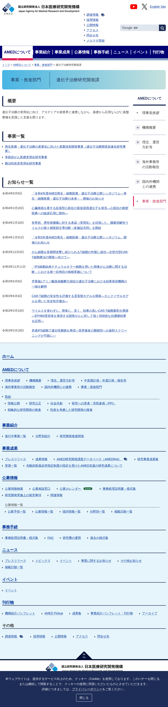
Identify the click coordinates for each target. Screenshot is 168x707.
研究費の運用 (72, 538)
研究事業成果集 (148, 459)
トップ (6, 64)
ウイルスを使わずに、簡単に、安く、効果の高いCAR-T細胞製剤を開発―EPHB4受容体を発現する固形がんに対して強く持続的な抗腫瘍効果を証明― (80, 316)
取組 (8, 396)
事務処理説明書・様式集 (119, 488)
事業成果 (10, 448)
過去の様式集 (99, 538)
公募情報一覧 (44, 511)
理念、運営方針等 (63, 380)
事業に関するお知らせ (96, 560)
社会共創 (56, 403)
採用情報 (92, 20)
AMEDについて (22, 64)
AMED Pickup (53, 613)
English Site (158, 6)
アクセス (92, 30)
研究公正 (35, 403)
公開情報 (92, 25)
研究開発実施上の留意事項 (23, 495)
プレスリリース (15, 459)
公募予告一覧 (17, 511)
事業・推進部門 (43, 64)
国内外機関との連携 (58, 387)
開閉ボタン (138, 127)
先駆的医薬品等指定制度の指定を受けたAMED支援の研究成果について (74, 465)
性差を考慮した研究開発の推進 (71, 409)
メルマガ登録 (95, 40)
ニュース (10, 550)
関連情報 (56, 495)
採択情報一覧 (72, 511)
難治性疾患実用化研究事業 (23, 163)
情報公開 (14, 403)
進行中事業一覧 (15, 436)
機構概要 (35, 380)
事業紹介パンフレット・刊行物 (112, 613)
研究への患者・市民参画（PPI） (94, 403)
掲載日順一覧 (123, 511)
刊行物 (8, 602)
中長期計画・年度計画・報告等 (105, 380)
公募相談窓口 (41, 488)
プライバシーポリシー (87, 689)
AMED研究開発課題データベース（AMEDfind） (92, 459)
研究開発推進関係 (72, 436)
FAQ (50, 538)
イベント (66, 560)
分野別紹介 (42, 436)
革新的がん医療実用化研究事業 (26, 157)
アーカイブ (149, 613)
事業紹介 (10, 425)
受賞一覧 (11, 465)
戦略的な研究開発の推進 (24, 409)
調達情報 (95, 14)
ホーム (8, 356)
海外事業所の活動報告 (20, 387)
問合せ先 (92, 35)
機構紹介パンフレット (20, 613)
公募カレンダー (76, 488)
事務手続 (10, 527)
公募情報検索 (14, 488)
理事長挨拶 (12, 380)
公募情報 (10, 478)
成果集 (76, 613)
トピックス (42, 560)
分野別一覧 (97, 511)
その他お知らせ (131, 560)
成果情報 (41, 459)
